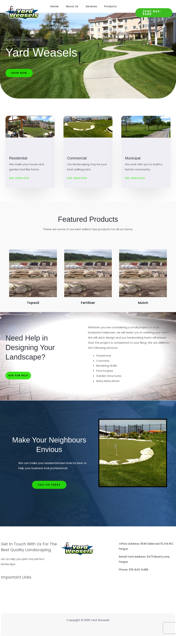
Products (104, 6)
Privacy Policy (10, 586)
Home (53, 6)
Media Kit (7, 596)
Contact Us (57, 19)
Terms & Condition (13, 591)
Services (86, 6)
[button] (152, 12)
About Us (69, 6)
